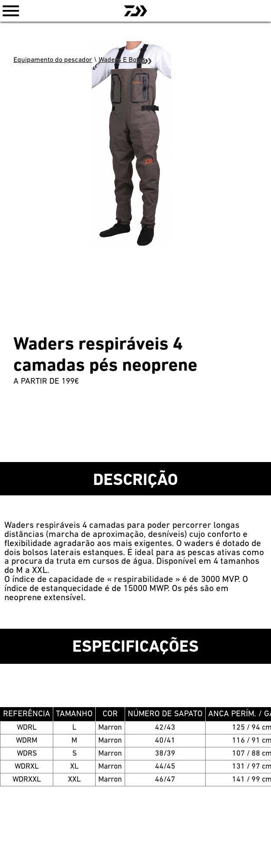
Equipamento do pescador (52, 60)
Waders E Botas (122, 60)
